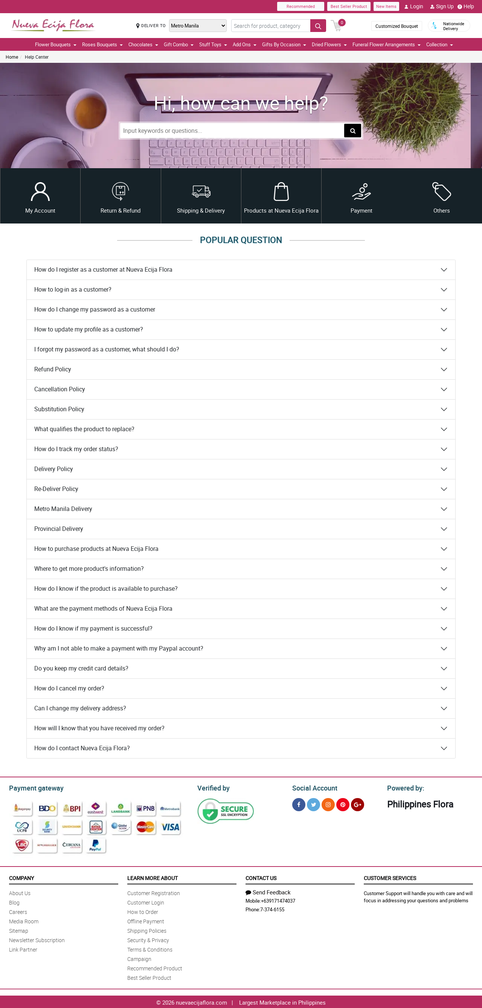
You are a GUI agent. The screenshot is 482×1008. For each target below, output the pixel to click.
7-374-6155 (272, 908)
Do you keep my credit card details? (81, 668)
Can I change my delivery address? (80, 708)
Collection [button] (439, 44)
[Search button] (318, 25)
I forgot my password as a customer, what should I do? (106, 349)
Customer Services (390, 876)
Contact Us (261, 876)
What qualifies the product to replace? (84, 429)
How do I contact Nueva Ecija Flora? (82, 748)
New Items (386, 6)
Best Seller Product (349, 6)
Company (21, 876)
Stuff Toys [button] (213, 44)
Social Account (312, 787)
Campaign (139, 957)
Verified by (212, 787)
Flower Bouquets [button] (55, 44)
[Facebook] (298, 803)
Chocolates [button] (143, 44)
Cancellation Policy (59, 389)
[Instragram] (328, 803)
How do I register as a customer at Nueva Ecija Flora (103, 269)
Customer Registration (153, 891)
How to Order (142, 910)
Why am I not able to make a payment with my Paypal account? (118, 648)
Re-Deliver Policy (56, 489)
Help (466, 6)
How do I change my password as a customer (94, 309)
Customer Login (145, 901)
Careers (18, 910)
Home (12, 57)
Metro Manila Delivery (63, 509)
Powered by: (404, 787)
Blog (14, 901)
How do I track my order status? (76, 449)
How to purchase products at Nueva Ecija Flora (96, 548)
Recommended (301, 6)
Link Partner (23, 948)
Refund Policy (52, 369)
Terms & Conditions (149, 948)
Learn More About (152, 876)
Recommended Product (154, 967)
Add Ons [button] (244, 44)
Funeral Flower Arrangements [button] (386, 44)
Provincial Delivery (58, 529)
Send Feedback (268, 891)
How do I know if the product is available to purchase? (106, 588)
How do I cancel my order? (69, 688)
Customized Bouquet (396, 26)
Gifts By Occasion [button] (284, 44)
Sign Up (442, 6)
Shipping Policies (146, 929)
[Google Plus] (357, 803)
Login (413, 6)
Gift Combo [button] (179, 44)
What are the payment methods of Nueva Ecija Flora (103, 608)
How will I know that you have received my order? (99, 728)
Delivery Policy (53, 469)
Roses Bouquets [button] (102, 44)
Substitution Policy (59, 409)
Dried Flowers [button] (329, 44)
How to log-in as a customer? (72, 289)
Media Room (23, 920)
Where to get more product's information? (89, 568)
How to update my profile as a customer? (88, 329)
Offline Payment (145, 920)
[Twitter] (313, 803)
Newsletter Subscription (37, 939)
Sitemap (18, 929)
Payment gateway (33, 787)
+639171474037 (278, 899)
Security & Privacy (148, 939)
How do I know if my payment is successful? (93, 628)
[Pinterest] (342, 803)
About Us (20, 891)
